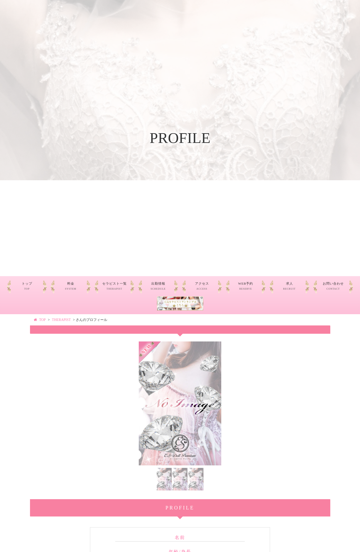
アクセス (202, 286)
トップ (27, 286)
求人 (289, 286)
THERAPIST (61, 320)
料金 (70, 286)
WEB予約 (245, 286)
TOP (42, 320)
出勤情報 (158, 286)
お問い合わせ (333, 286)
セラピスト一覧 (114, 286)
